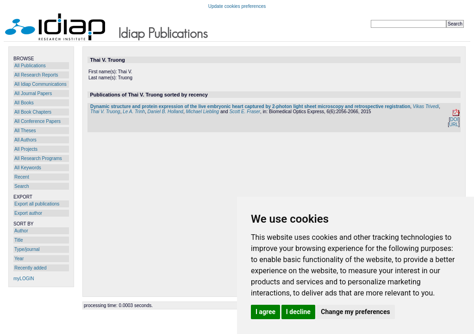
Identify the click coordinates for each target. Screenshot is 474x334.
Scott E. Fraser (244, 111)
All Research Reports (36, 74)
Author (21, 230)
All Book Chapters (32, 112)
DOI (454, 119)
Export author (28, 213)
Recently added (30, 267)
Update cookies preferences (237, 6)
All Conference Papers (37, 121)
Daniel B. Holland (165, 111)
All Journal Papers (33, 93)
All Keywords (27, 167)
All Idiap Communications (40, 84)
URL (453, 124)
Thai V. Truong (105, 111)
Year (19, 258)
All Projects (25, 149)
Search (21, 186)
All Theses (25, 130)
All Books (24, 102)
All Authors (25, 139)
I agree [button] (265, 311)
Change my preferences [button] (355, 311)
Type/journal (26, 249)
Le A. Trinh (134, 111)
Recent (21, 177)
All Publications (30, 65)
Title (18, 240)
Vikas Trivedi (426, 106)
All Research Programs (38, 158)
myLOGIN (23, 278)
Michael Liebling (202, 111)
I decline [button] (298, 311)
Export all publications (36, 203)
